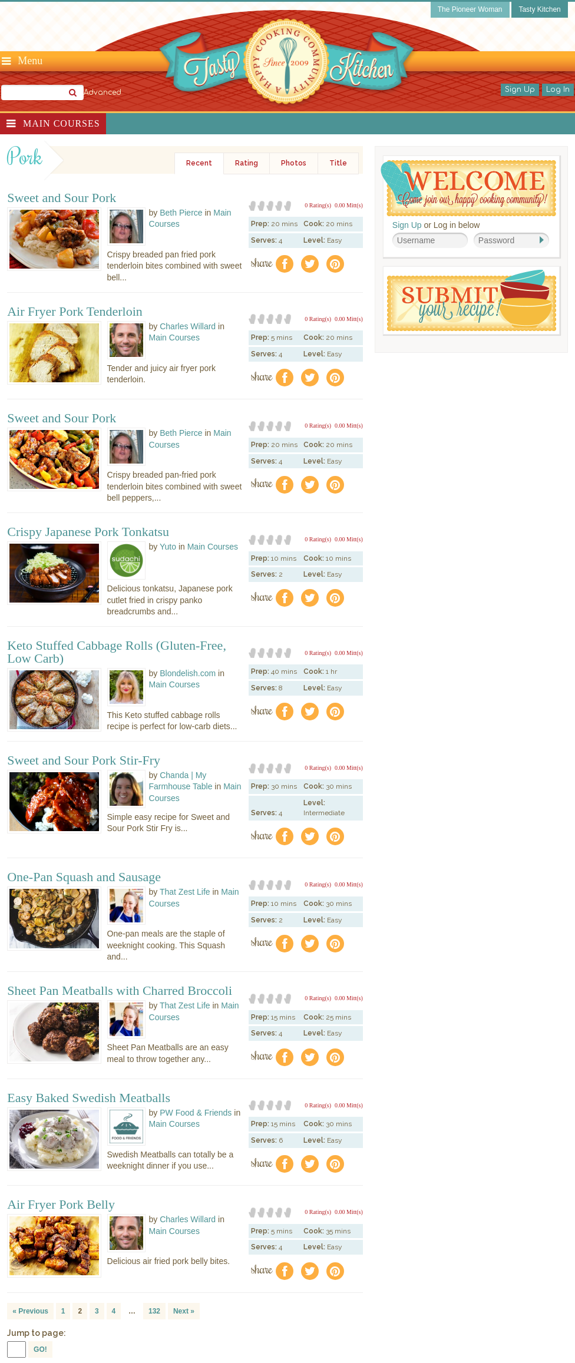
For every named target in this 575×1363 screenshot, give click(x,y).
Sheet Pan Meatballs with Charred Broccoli (119, 990)
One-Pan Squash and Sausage (84, 877)
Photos (293, 163)
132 (154, 1311)
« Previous (30, 1311)
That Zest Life (185, 891)
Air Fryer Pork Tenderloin (75, 311)
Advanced (102, 92)
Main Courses (61, 123)
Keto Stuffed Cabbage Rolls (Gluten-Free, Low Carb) (116, 652)
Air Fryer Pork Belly (61, 1204)
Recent (199, 163)
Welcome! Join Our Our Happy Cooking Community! (468, 188)
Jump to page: (36, 1333)
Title (338, 163)
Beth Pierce (181, 212)
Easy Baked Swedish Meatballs (88, 1097)
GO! (40, 1349)
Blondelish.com (188, 673)
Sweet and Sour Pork (61, 197)
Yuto (168, 546)
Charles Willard (188, 326)
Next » (183, 1311)
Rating (246, 163)
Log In (558, 89)
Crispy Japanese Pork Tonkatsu (88, 531)
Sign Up (520, 89)
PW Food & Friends (196, 1112)
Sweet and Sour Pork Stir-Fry (83, 760)
